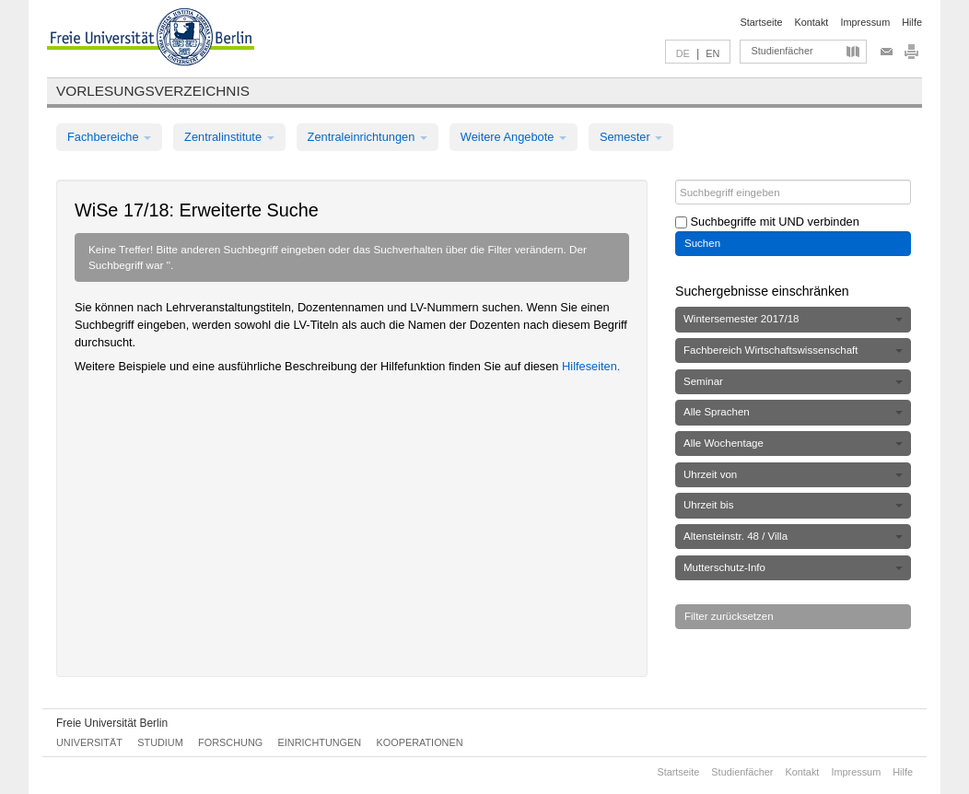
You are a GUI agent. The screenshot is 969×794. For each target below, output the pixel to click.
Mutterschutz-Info (793, 567)
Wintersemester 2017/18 (793, 318)
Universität (89, 742)
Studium (160, 742)
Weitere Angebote (513, 137)
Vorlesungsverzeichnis (153, 91)
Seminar (793, 381)
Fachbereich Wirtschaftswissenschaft (793, 350)
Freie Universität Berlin (112, 723)
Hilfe (912, 22)
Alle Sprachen (793, 411)
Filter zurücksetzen (729, 616)
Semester (631, 137)
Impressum (865, 22)
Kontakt (812, 22)
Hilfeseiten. (591, 366)
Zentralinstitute (229, 137)
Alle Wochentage (793, 443)
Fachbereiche (109, 137)
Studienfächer (781, 50)
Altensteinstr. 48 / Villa (793, 536)
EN (712, 53)
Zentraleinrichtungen (367, 137)
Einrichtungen (320, 742)
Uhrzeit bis (793, 504)
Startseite (762, 22)
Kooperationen (420, 742)
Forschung (230, 742)
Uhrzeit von (793, 474)
